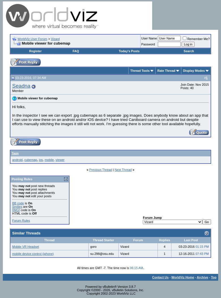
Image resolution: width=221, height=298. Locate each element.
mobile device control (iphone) (33, 253)
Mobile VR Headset (25, 246)
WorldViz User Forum (32, 39)
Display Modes (194, 70)
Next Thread (123, 169)
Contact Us (160, 277)
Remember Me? (196, 39)
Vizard (55, 39)
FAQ (76, 51)
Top (213, 277)
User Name (149, 38)
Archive (202, 277)
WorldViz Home (182, 277)
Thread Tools (140, 70)
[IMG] (16, 210)
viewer (60, 159)
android (17, 159)
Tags (15, 153)
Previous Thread (100, 169)
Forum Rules (21, 220)
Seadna (21, 86)
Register (35, 51)
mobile (49, 159)
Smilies (17, 206)
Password (148, 44)
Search (189, 51)
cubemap (30, 159)
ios (41, 159)
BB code (18, 203)
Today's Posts (129, 51)
